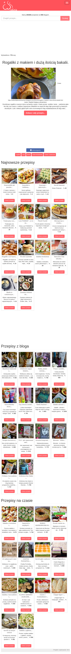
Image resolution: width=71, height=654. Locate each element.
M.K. (68, 650)
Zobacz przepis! (9, 200)
